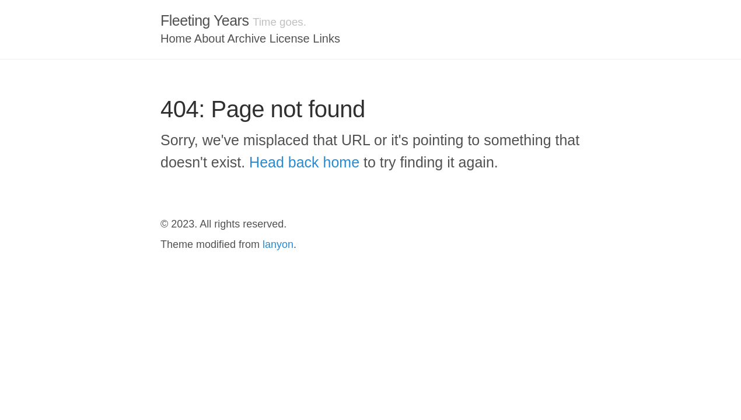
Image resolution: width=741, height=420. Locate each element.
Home (175, 38)
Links (326, 38)
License (290, 38)
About (209, 38)
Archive (247, 38)
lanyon (278, 244)
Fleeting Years (204, 20)
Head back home (304, 162)
